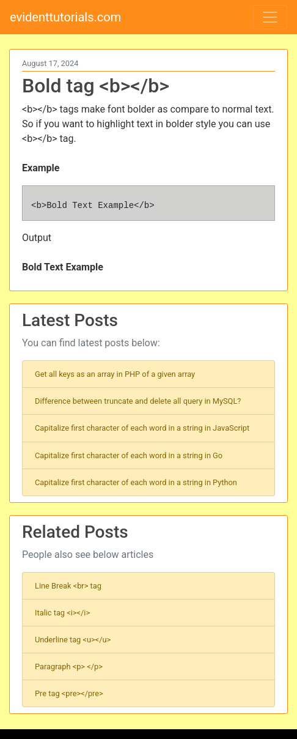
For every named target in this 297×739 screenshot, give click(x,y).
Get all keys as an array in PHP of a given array (115, 374)
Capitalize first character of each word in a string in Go (128, 455)
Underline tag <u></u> (73, 639)
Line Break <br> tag (68, 585)
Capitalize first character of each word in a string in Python (136, 482)
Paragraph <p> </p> (69, 666)
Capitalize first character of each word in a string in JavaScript (142, 428)
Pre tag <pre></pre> (69, 693)
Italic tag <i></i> (62, 612)
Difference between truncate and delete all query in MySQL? (138, 401)
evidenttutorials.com (65, 17)
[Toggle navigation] (270, 17)
